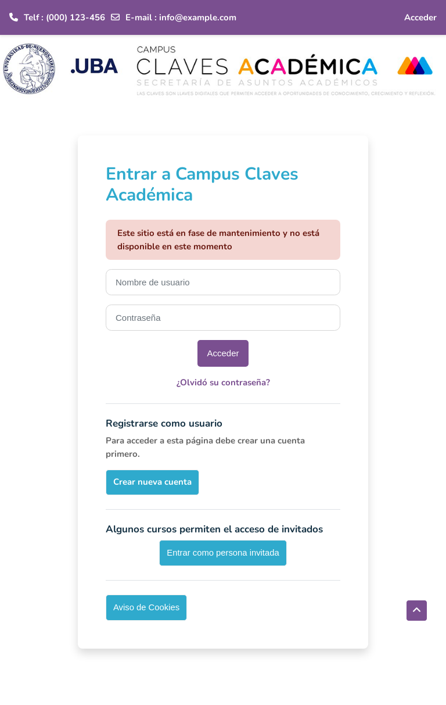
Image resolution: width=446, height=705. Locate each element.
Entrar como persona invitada (223, 552)
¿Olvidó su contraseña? (223, 382)
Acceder (420, 17)
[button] (416, 610)
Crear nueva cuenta (152, 482)
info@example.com (197, 17)
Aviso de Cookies (146, 607)
